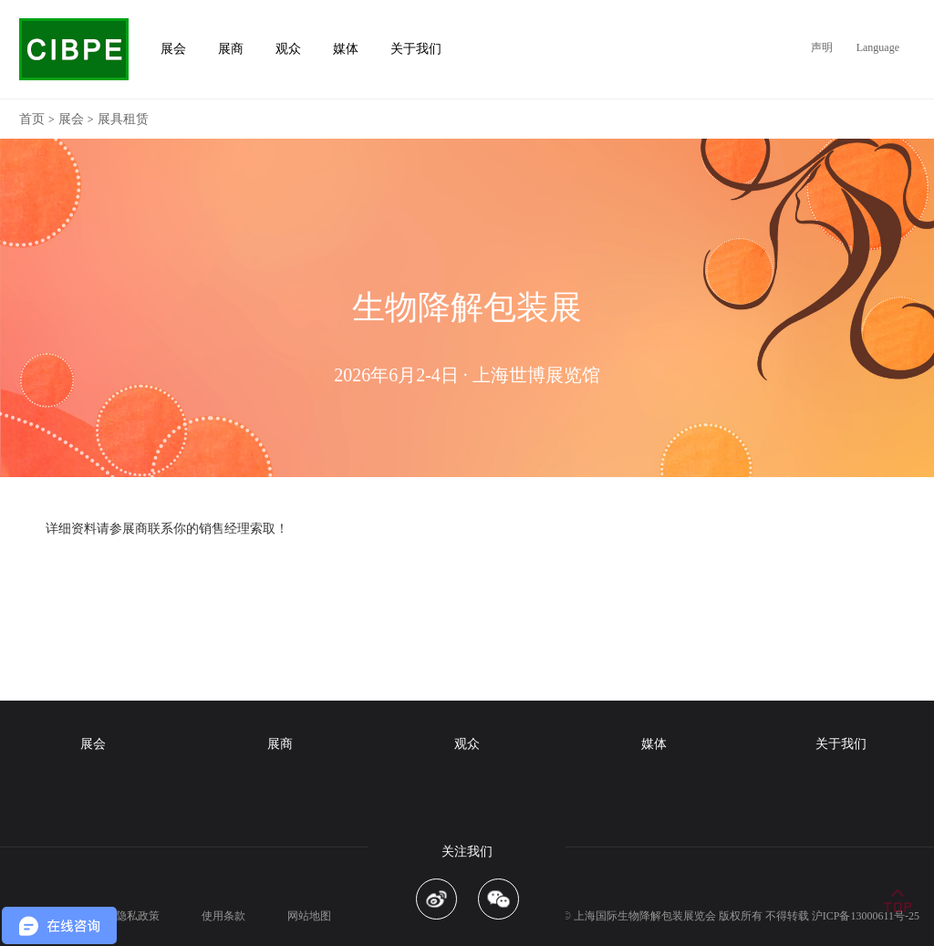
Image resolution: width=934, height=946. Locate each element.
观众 (467, 744)
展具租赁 (123, 119)
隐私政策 (138, 916)
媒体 (654, 744)
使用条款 (223, 916)
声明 (822, 47)
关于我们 (841, 744)
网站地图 (309, 916)
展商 (280, 744)
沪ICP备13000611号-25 (865, 916)
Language (877, 47)
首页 (32, 119)
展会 (71, 119)
